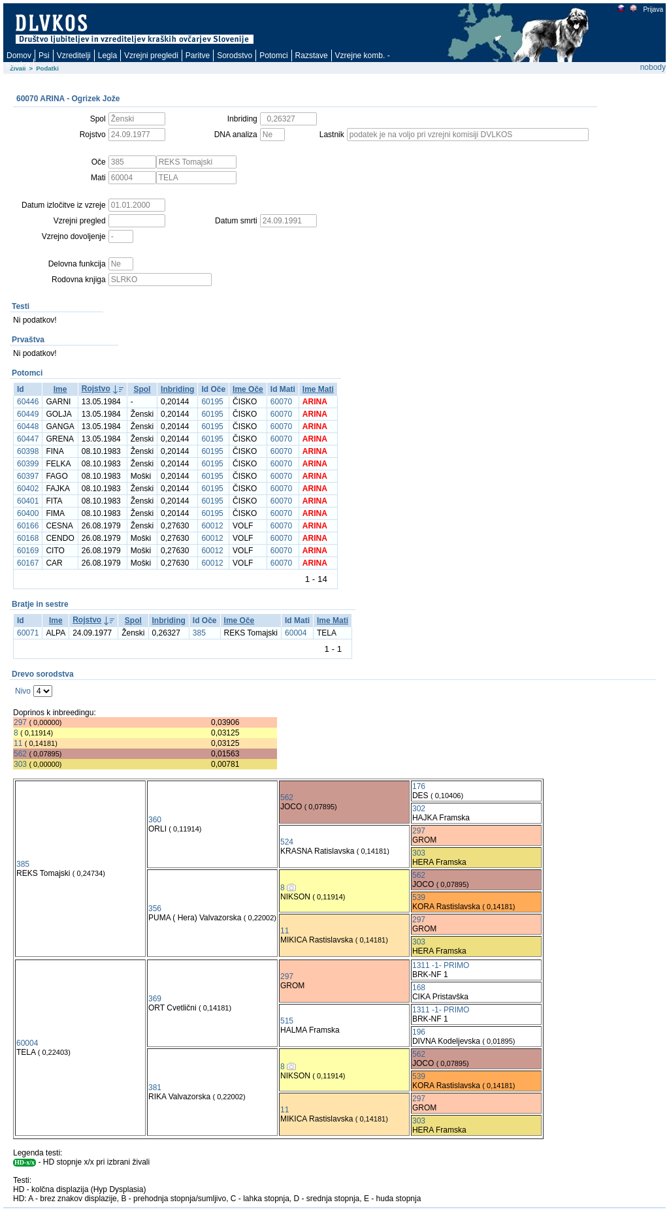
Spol (141, 389)
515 (286, 1020)
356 (154, 908)
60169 (28, 550)
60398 (28, 451)
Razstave (311, 55)
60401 (28, 501)
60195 (212, 401)
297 (20, 722)
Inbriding (177, 389)
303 (20, 764)
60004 (295, 632)
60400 (28, 513)
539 (418, 897)
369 (154, 998)
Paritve (198, 55)
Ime (60, 389)
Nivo (23, 691)
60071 (28, 632)
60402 (28, 488)
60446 (28, 401)
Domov (19, 55)
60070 (281, 401)
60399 (28, 463)
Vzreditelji (74, 55)
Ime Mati (318, 389)
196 (418, 1032)
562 (20, 753)
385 (199, 632)
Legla (107, 55)
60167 (28, 563)
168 (418, 987)
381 (154, 1087)
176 (418, 786)
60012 (212, 525)
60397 (28, 476)
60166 (28, 525)
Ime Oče (248, 389)
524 (286, 842)
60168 (28, 538)
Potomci (273, 55)
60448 (28, 426)
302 (418, 808)
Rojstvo (96, 388)
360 (154, 819)
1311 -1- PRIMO (440, 965)
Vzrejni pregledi (151, 55)
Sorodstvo (234, 55)
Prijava (652, 9)
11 (18, 743)
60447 (28, 439)
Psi (44, 55)
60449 (28, 414)
